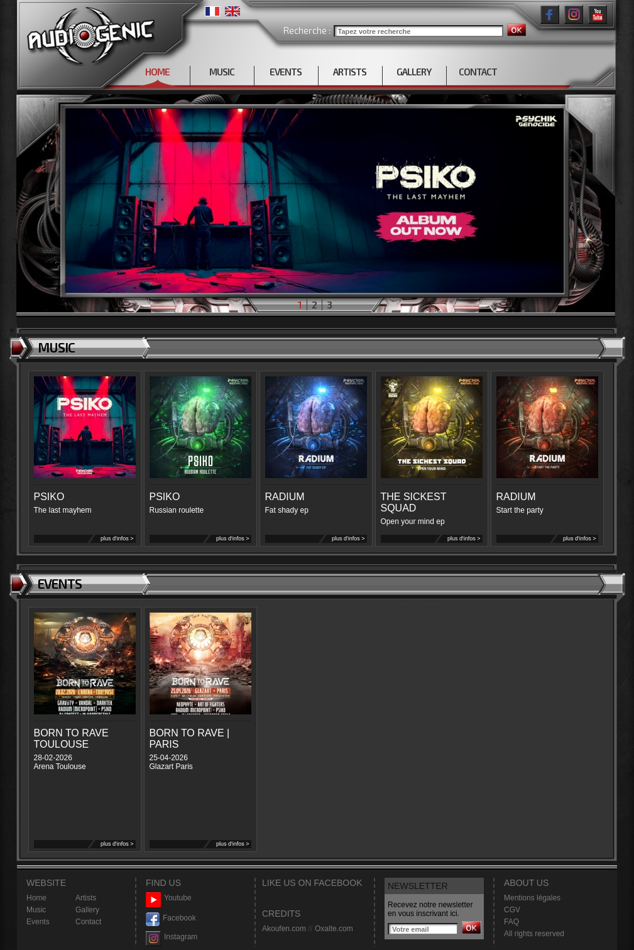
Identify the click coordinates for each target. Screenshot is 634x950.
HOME (157, 71)
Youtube (169, 898)
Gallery (87, 909)
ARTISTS (349, 71)
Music (36, 909)
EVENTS (286, 71)
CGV (512, 909)
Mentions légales (532, 897)
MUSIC (221, 71)
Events (38, 921)
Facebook (171, 918)
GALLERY (413, 71)
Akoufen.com (284, 928)
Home (36, 897)
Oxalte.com (334, 928)
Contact (88, 921)
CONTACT (478, 71)
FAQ (511, 921)
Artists (85, 897)
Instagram (171, 937)
